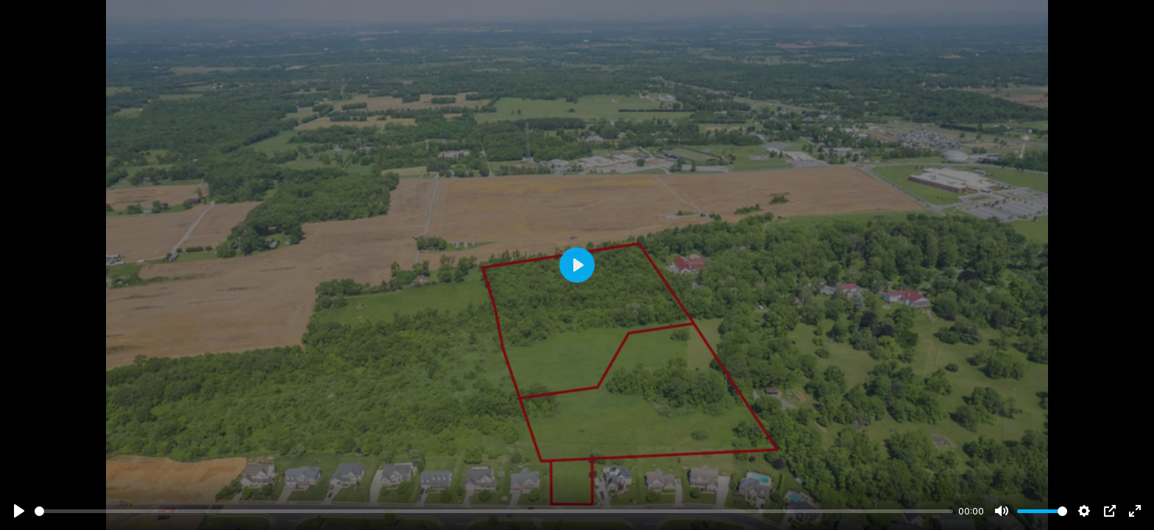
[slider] (494, 511)
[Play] (19, 511)
